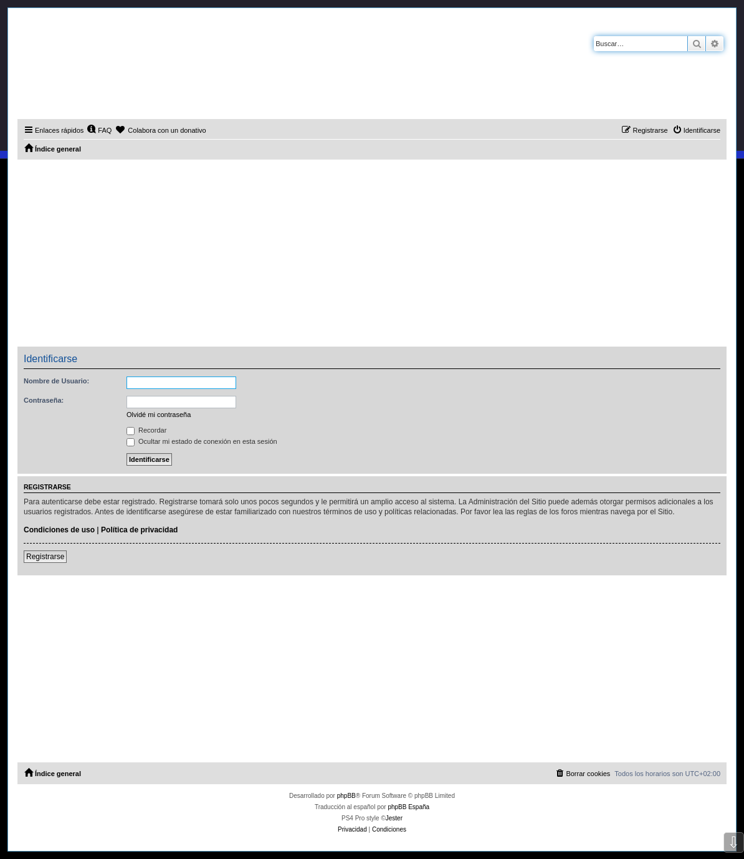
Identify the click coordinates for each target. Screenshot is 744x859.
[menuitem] (99, 130)
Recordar (146, 430)
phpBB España (408, 807)
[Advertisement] (372, 253)
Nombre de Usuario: (56, 381)
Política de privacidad (139, 529)
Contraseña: (44, 400)
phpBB (346, 795)
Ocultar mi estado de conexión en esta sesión (201, 441)
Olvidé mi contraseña (158, 414)
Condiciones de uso (59, 529)
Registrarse (45, 556)
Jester (394, 818)
